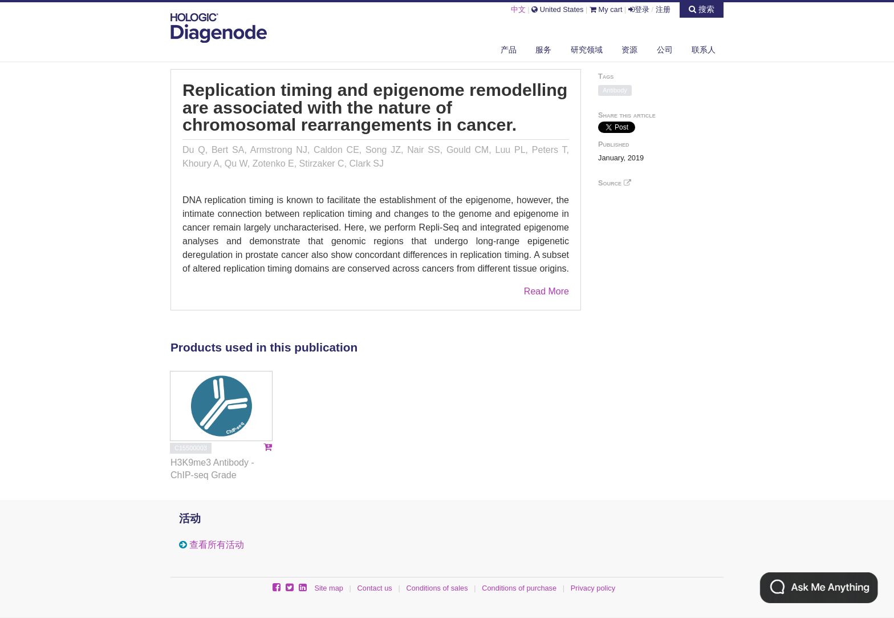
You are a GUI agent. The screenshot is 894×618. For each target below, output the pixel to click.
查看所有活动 (216, 545)
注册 (663, 9)
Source (614, 183)
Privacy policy (593, 588)
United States (557, 9)
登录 (638, 9)
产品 (509, 49)
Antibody (615, 90)
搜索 (701, 9)
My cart (606, 9)
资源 (629, 49)
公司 (665, 49)
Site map (328, 588)
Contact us (374, 588)
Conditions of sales (437, 588)
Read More (546, 291)
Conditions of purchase (519, 588)
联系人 (704, 49)
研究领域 (587, 49)
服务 (543, 49)
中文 (518, 9)
